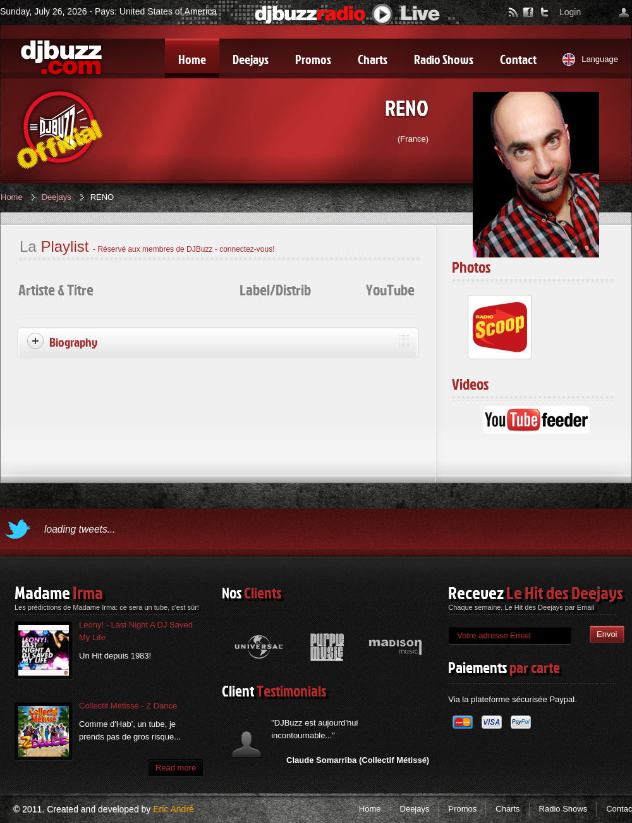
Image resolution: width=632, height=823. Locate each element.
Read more (175, 767)
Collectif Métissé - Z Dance (128, 705)
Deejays (56, 197)
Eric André (173, 809)
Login (570, 12)
